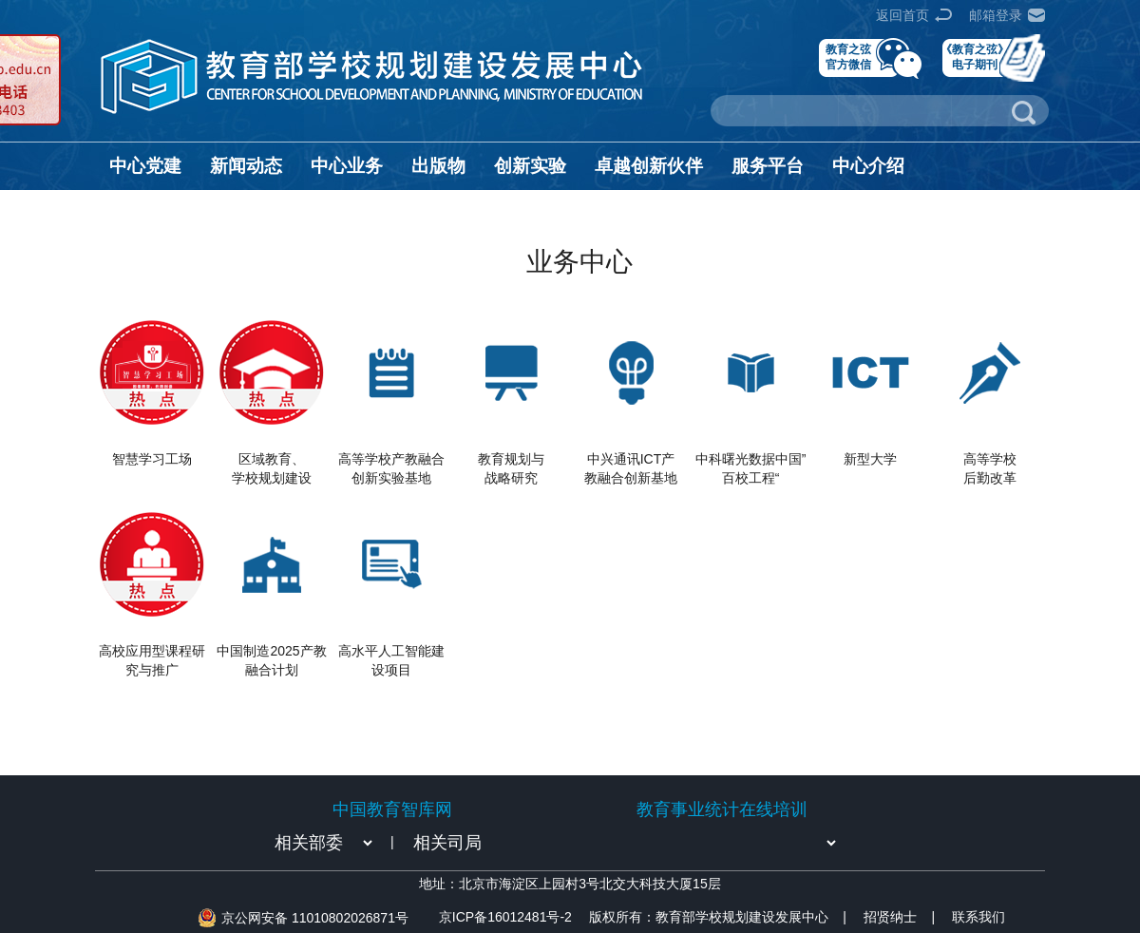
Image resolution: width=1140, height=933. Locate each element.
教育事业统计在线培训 (722, 809)
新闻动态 (246, 166)
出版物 (438, 166)
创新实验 (530, 166)
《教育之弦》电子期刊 (974, 56)
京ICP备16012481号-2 (505, 916)
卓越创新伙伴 (649, 166)
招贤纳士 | (899, 916)
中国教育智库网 (392, 809)
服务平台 (768, 166)
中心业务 (347, 166)
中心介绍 (868, 166)
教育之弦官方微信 (848, 56)
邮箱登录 (995, 15)
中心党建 (145, 166)
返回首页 (902, 15)
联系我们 (978, 916)
